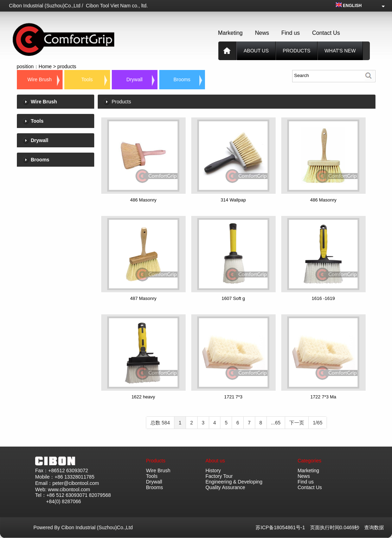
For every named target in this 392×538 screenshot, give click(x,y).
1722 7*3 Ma (323, 396)
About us (256, 50)
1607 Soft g (233, 298)
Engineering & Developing (233, 482)
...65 (276, 422)
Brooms (181, 79)
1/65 (317, 422)
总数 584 (160, 422)
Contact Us (326, 33)
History (213, 470)
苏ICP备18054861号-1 (283, 527)
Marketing (230, 33)
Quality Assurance (225, 487)
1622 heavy (143, 396)
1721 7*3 (233, 396)
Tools (87, 79)
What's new (340, 50)
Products (155, 460)
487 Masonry (143, 298)
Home (45, 66)
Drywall (135, 79)
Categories (309, 460)
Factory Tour (219, 476)
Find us (290, 33)
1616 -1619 (323, 298)
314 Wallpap (233, 200)
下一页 (296, 422)
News (262, 33)
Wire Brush (39, 79)
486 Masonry (143, 200)
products (296, 50)
